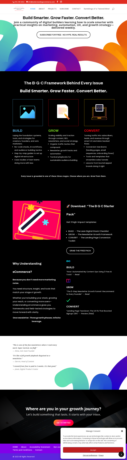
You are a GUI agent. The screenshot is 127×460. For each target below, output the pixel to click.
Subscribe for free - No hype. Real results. (63, 35)
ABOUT (42, 9)
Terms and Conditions (22, 450)
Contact (38, 450)
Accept (93, 450)
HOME (32, 9)
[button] (122, 431)
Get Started (64, 423)
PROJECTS (52, 9)
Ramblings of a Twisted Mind (96, 9)
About (23, 447)
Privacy (101, 455)
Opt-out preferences (90, 455)
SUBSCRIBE (64, 9)
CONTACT (76, 9)
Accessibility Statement (40, 447)
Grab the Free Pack (80, 251)
